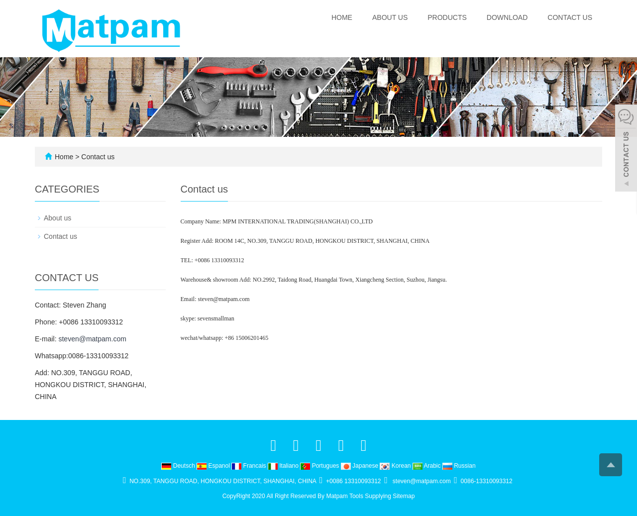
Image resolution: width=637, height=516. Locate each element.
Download (507, 17)
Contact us (569, 17)
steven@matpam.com (92, 339)
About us (390, 17)
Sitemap (404, 496)
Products (447, 17)
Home (341, 17)
